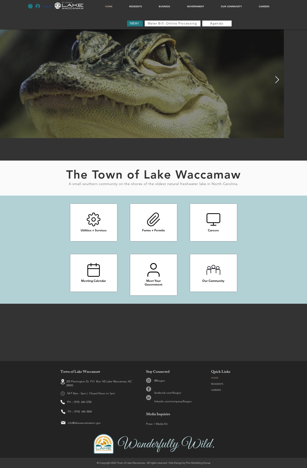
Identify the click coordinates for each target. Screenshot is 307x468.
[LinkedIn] (148, 397)
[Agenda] (217, 23)
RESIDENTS (217, 383)
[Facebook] (148, 389)
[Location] (62, 381)
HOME (214, 377)
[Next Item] (277, 80)
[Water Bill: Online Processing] (172, 23)
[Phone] (62, 402)
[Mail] (63, 422)
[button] (30, 6)
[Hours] (62, 393)
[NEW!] (135, 23)
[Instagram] (148, 380)
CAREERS (216, 389)
